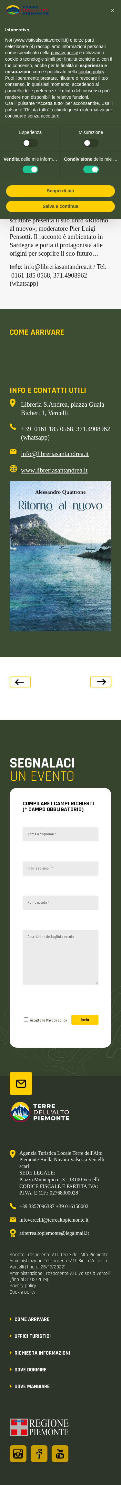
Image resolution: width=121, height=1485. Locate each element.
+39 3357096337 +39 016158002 (53, 1206)
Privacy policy (56, 1020)
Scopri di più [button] (60, 190)
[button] (112, 10)
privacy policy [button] (64, 52)
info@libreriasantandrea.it (55, 453)
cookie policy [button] (91, 71)
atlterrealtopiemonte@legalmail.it (54, 1233)
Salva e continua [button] (60, 206)
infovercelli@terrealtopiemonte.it (53, 1220)
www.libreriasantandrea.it (54, 470)
